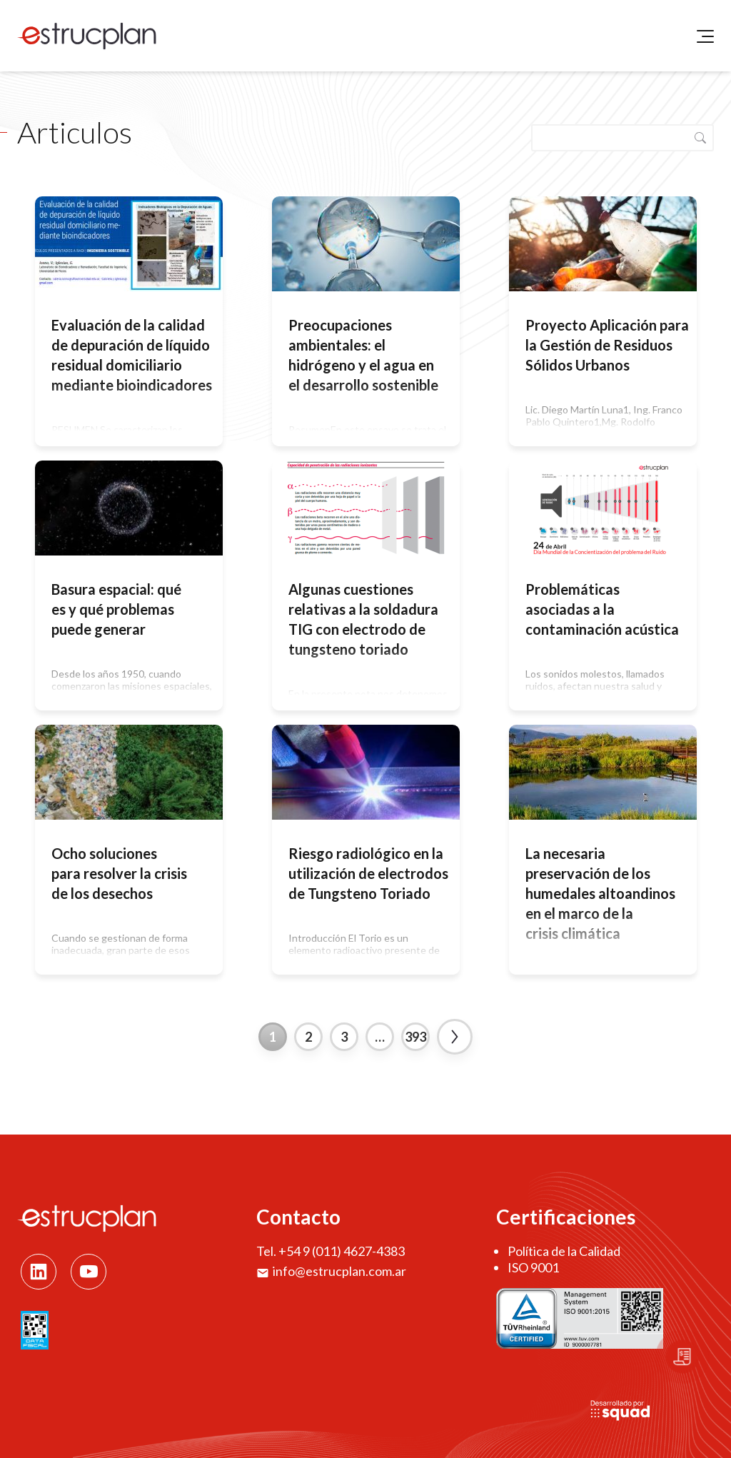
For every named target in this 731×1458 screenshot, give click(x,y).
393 (415, 1037)
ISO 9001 (533, 1267)
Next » (455, 1037)
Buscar (700, 137)
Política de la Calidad (564, 1251)
